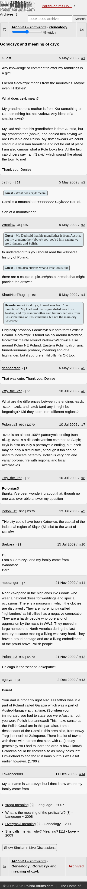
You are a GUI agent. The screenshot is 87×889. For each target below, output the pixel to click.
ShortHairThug (13, 295)
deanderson (11, 368)
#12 (82, 657)
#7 (83, 424)
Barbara (8, 544)
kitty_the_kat (12, 391)
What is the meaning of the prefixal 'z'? (35, 812)
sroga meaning (17, 805)
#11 (82, 583)
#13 (82, 680)
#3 (83, 225)
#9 (83, 511)
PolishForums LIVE (57, 6)
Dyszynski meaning (20, 824)
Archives (6, 14)
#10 (82, 544)
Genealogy (58, 27)
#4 (83, 295)
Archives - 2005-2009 (29, 27)
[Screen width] (27, 32)
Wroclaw (8, 225)
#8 (83, 478)
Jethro (7, 182)
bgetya (7, 680)
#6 (83, 391)
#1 (83, 58)
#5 (83, 368)
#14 (82, 774)
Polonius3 (9, 424)
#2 (83, 182)
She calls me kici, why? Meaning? (31, 831)
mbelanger (10, 583)
